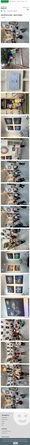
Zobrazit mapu (4, 433)
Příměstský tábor (4, 3)
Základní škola (13, 1)
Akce (5, 11)
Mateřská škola (5, 1)
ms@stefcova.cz (26, 7)
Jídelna (22, 1)
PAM (26, 1)
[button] (28, 9)
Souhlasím (15, 443)
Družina (18, 1)
